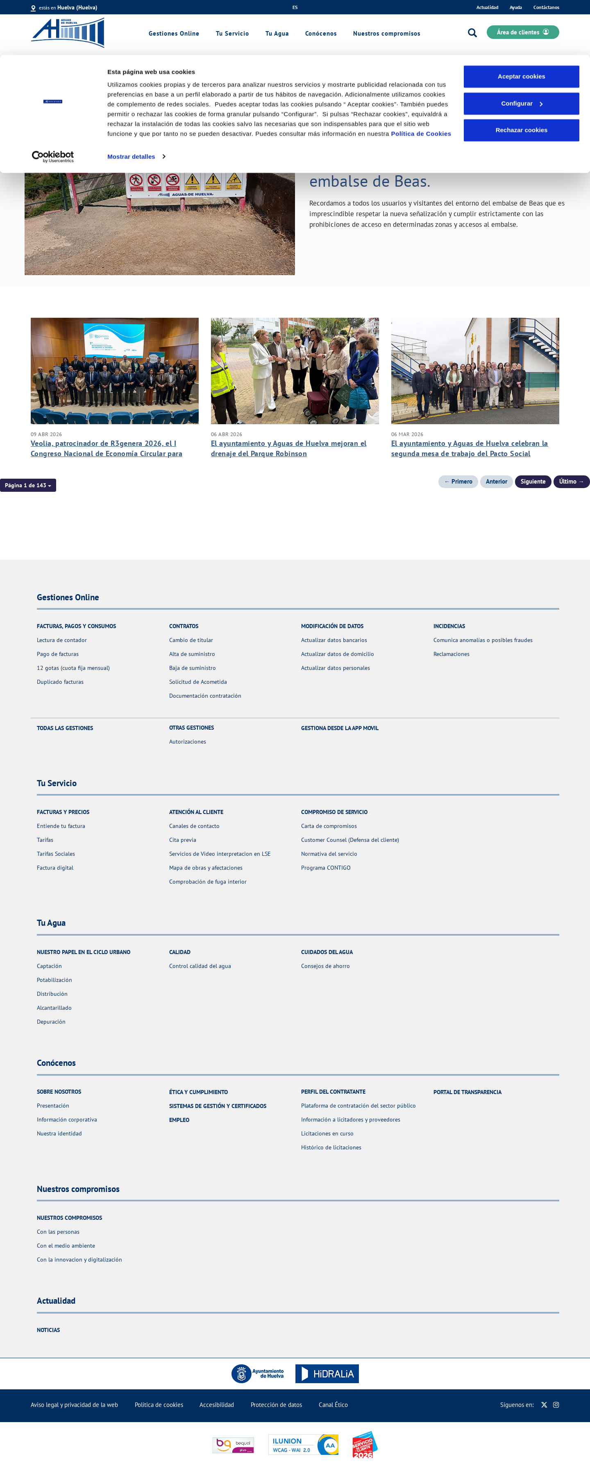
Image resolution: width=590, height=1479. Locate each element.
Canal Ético (333, 1405)
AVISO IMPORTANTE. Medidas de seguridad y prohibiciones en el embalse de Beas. (423, 162)
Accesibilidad (217, 1405)
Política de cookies (159, 1405)
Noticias (48, 1330)
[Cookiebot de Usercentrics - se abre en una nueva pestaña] (53, 101)
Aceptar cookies (521, 21)
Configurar (521, 48)
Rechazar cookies (522, 75)
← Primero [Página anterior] (458, 481)
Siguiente (533, 481)
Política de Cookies (421, 78)
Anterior (496, 481)
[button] (28, 485)
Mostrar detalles (131, 101)
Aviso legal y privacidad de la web (74, 1405)
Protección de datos (276, 1405)
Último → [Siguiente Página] (571, 481)
